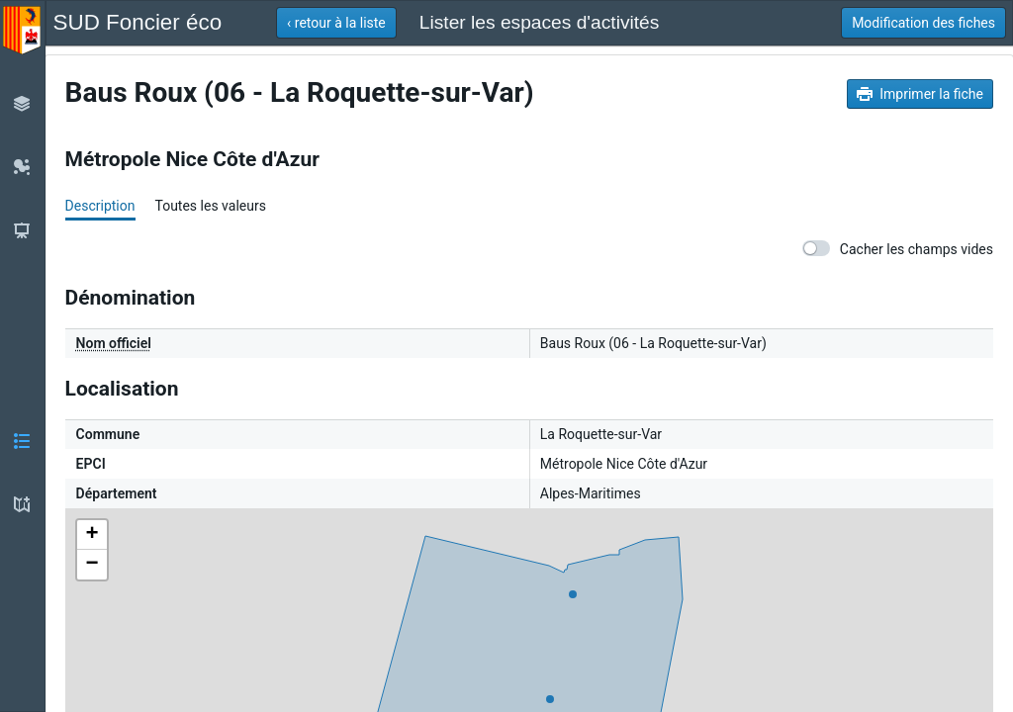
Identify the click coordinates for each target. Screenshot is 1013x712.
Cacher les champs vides (897, 248)
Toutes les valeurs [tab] (209, 206)
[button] (336, 23)
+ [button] (92, 535)
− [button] (92, 564)
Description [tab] (100, 206)
